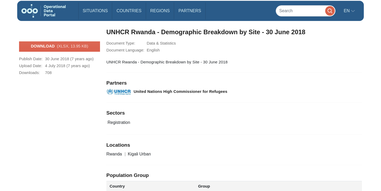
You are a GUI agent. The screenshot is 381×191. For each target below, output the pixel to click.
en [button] (347, 10)
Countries (128, 10)
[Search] (305, 10)
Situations (95, 10)
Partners (189, 10)
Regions (160, 10)
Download (59, 46)
